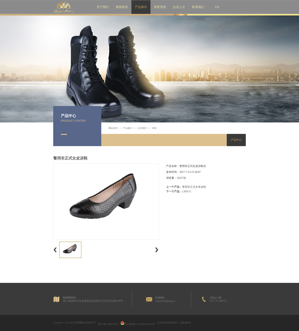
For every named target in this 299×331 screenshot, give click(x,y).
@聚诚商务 (185, 322)
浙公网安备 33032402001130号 (138, 324)
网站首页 (113, 128)
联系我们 (198, 7)
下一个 (156, 253)
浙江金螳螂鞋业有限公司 (83, 322)
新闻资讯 (122, 7)
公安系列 (141, 128)
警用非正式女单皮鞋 (194, 186)
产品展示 (141, 7)
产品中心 (68, 116)
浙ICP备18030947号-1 (109, 324)
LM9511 (186, 191)
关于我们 (103, 7)
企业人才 (179, 7)
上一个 (55, 253)
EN (217, 7)
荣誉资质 (160, 7)
